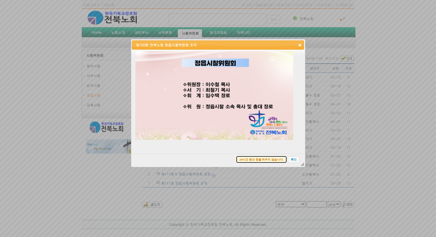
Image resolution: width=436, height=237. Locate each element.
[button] (300, 45)
